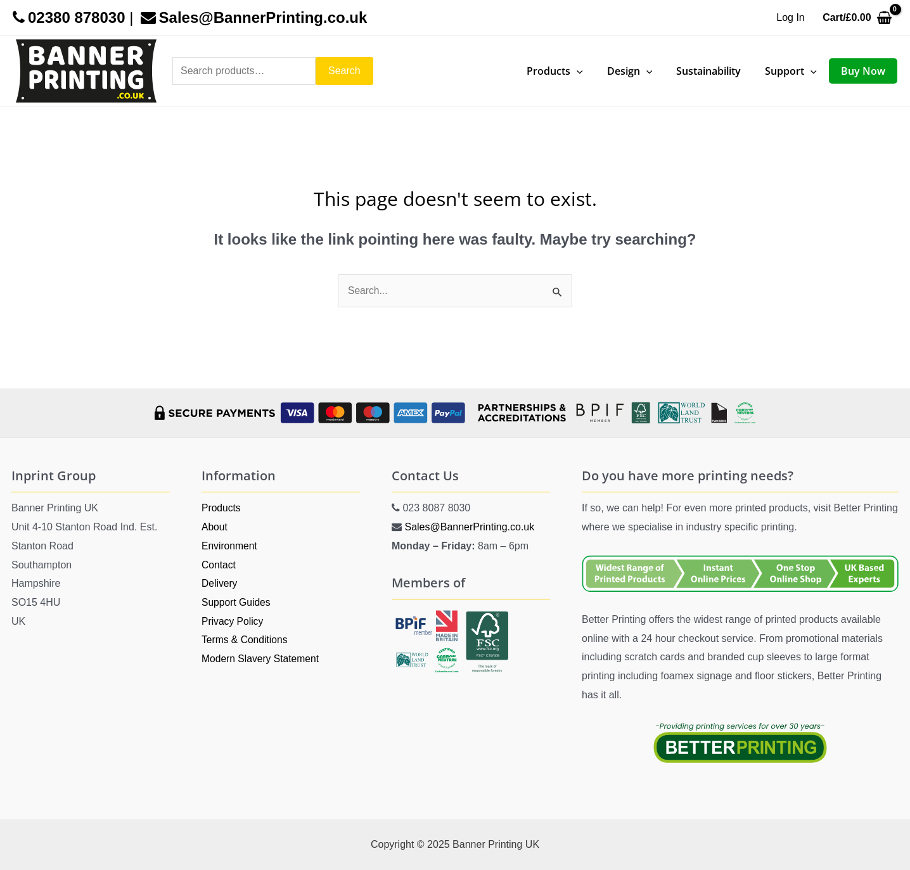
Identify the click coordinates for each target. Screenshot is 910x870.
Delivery (220, 583)
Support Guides (237, 602)
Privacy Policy (233, 621)
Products (221, 507)
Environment (230, 546)
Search (344, 70)
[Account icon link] (790, 17)
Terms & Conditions (246, 639)
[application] (593, 71)
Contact (219, 565)
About (215, 526)
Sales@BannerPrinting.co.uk (469, 526)
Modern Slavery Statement (261, 658)
